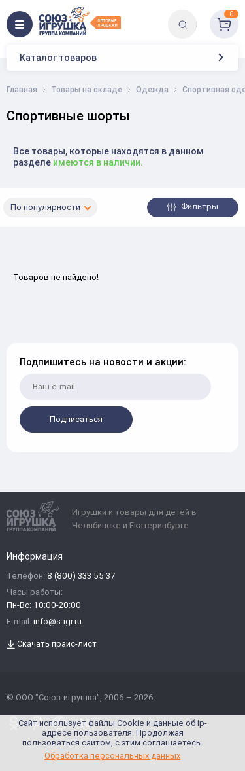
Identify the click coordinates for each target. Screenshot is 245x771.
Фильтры (192, 206)
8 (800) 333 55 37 (81, 576)
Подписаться (76, 419)
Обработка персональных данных (112, 755)
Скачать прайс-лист (52, 644)
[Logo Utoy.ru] (80, 21)
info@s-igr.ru (57, 622)
